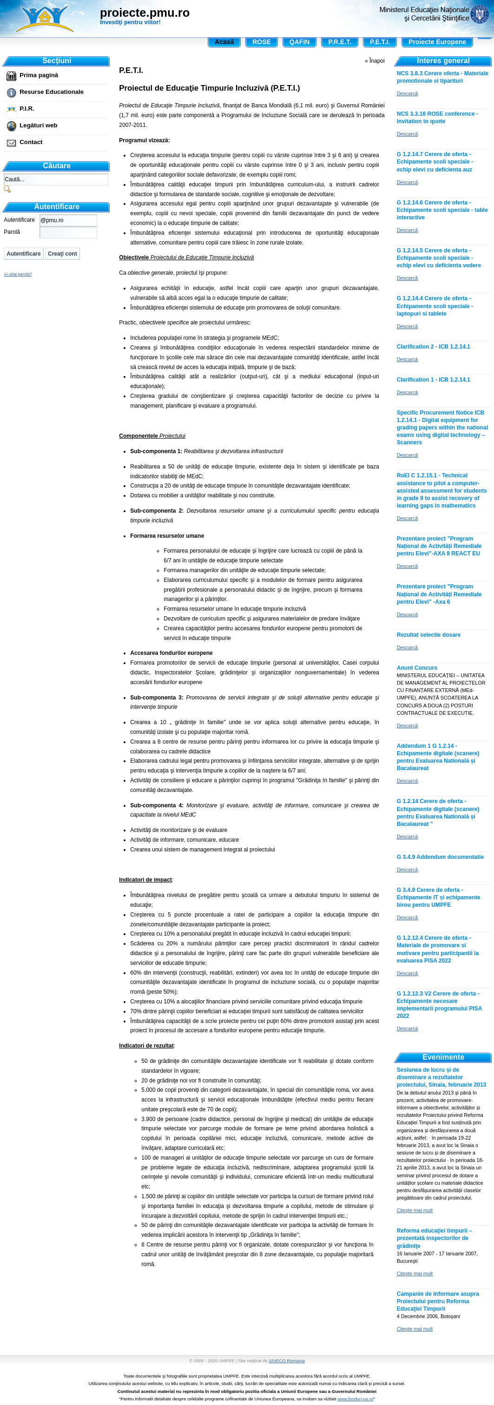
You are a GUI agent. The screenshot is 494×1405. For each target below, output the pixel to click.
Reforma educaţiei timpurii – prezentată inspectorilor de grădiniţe (434, 1238)
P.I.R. (27, 108)
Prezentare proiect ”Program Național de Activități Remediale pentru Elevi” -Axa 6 (439, 594)
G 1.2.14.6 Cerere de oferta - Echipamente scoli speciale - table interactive (442, 210)
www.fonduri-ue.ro (355, 1398)
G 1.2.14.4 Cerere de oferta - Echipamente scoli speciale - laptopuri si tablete (435, 306)
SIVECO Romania (286, 1360)
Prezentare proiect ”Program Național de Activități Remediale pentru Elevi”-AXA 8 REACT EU (439, 546)
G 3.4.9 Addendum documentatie (440, 857)
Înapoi (377, 61)
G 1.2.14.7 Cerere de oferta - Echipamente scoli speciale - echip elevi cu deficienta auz (435, 161)
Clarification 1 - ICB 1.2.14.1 (433, 379)
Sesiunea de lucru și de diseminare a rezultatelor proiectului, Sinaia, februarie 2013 (442, 1077)
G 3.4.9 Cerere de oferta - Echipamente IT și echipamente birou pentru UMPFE (439, 897)
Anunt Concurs (417, 668)
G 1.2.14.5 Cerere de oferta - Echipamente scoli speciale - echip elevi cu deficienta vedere (439, 258)
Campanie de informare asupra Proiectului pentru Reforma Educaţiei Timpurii (438, 1301)
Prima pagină (39, 75)
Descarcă (407, 93)
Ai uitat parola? (18, 274)
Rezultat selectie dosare (429, 635)
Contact (31, 142)
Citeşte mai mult (415, 1210)
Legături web (38, 125)
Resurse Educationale (52, 91)
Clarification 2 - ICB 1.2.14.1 (433, 346)
